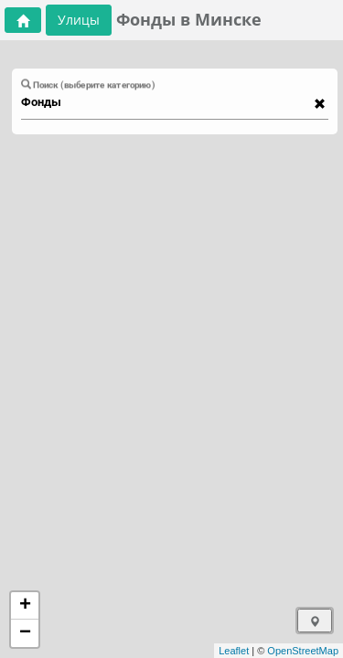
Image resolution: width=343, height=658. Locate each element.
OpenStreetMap (302, 650)
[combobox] (166, 102)
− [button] (25, 633)
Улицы (79, 19)
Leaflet (234, 650)
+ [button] (25, 606)
